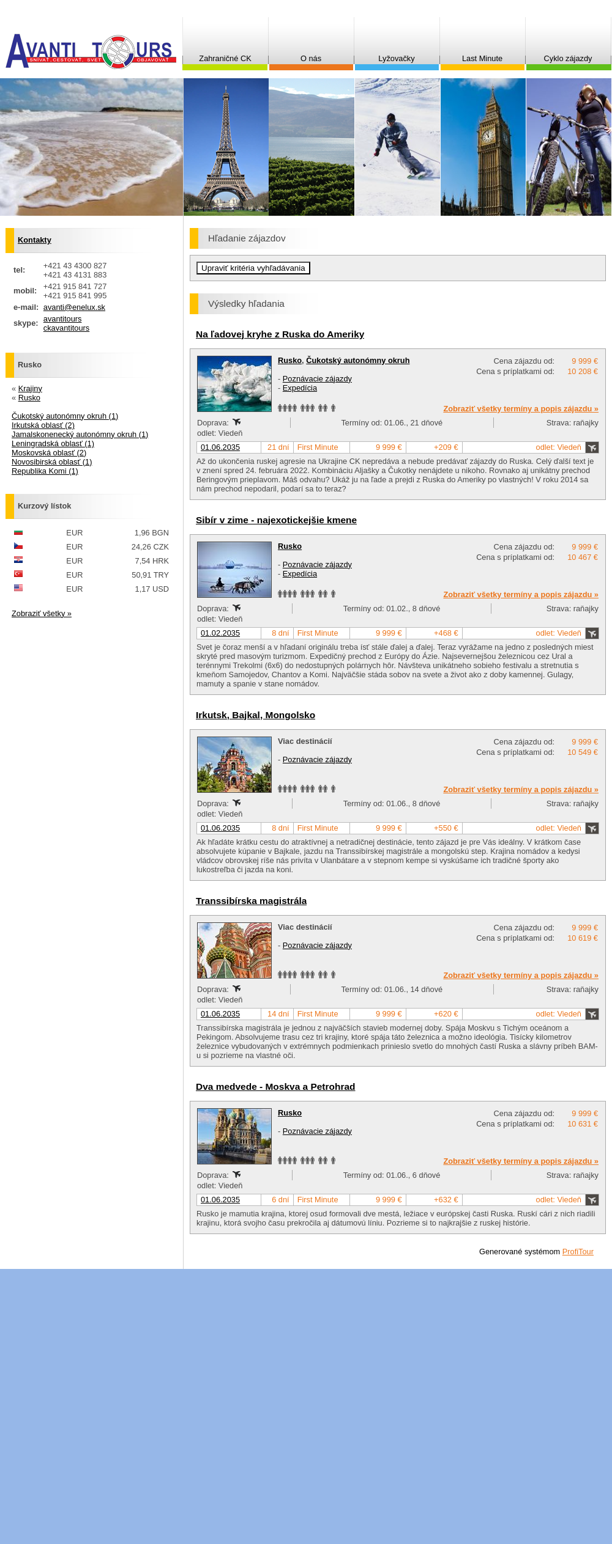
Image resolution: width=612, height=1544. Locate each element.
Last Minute (482, 58)
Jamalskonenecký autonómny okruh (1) (80, 434)
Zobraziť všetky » (42, 613)
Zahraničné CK (225, 58)
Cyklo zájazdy (568, 58)
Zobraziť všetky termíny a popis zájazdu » (521, 408)
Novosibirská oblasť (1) (52, 461)
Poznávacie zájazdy (317, 378)
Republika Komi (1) (45, 471)
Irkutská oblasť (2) (43, 425)
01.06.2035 (220, 447)
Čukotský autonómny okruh (357, 360)
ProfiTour (578, 1251)
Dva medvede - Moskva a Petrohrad (276, 1086)
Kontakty (34, 239)
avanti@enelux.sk (74, 307)
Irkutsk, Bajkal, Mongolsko (255, 715)
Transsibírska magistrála (251, 900)
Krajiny (30, 388)
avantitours (62, 318)
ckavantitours (66, 328)
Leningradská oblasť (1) (53, 443)
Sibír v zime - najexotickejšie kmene (276, 520)
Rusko (290, 360)
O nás (310, 58)
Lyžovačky (396, 58)
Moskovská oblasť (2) (49, 452)
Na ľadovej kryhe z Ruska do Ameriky (280, 334)
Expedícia (300, 387)
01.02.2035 (220, 633)
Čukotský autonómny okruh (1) (65, 416)
